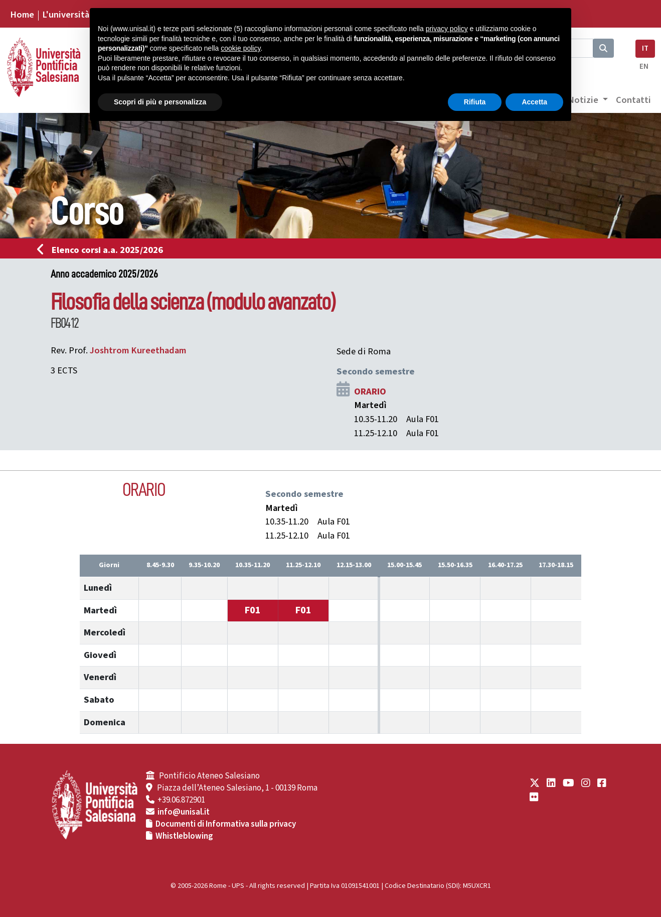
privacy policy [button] (447, 29)
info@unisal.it (183, 812)
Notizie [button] (584, 99)
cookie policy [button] (240, 48)
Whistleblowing (184, 836)
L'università (65, 14)
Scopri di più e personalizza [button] (160, 102)
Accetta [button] (534, 102)
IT (645, 48)
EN (643, 66)
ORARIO (370, 391)
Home (22, 14)
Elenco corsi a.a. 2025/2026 (103, 249)
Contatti (633, 99)
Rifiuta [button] (475, 102)
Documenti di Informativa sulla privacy (225, 824)
